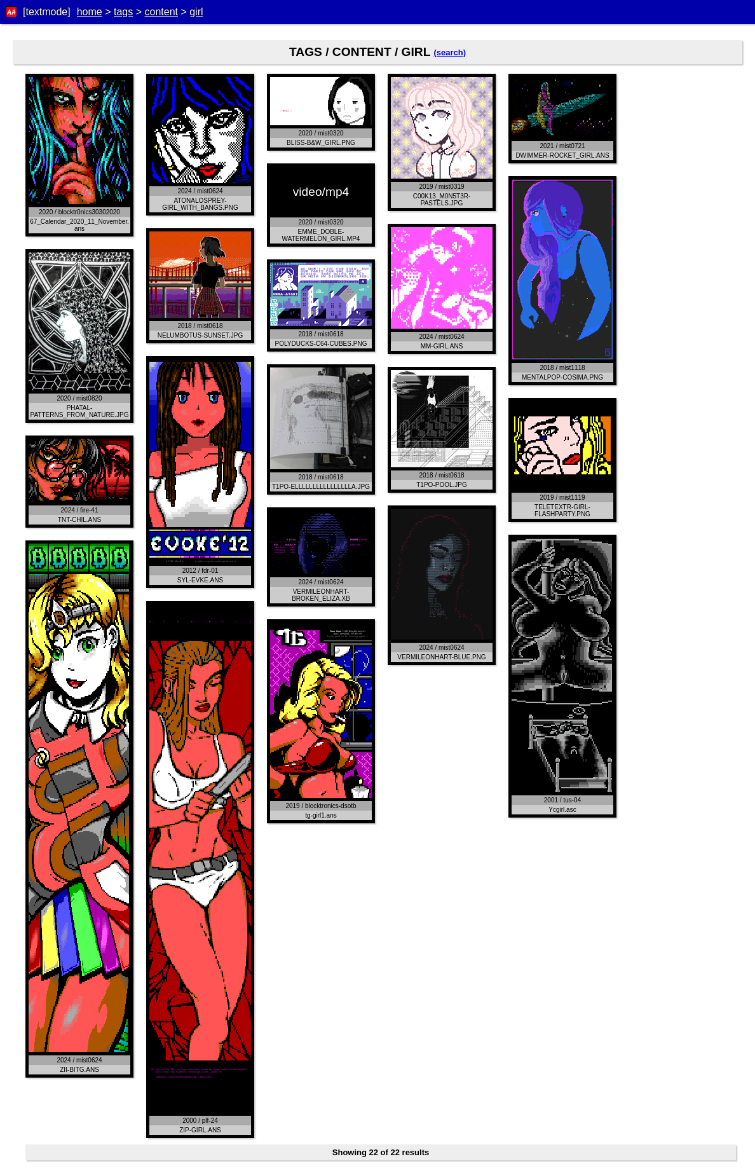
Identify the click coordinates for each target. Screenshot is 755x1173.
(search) (449, 52)
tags (123, 11)
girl (196, 11)
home (89, 11)
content (160, 11)
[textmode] (47, 11)
